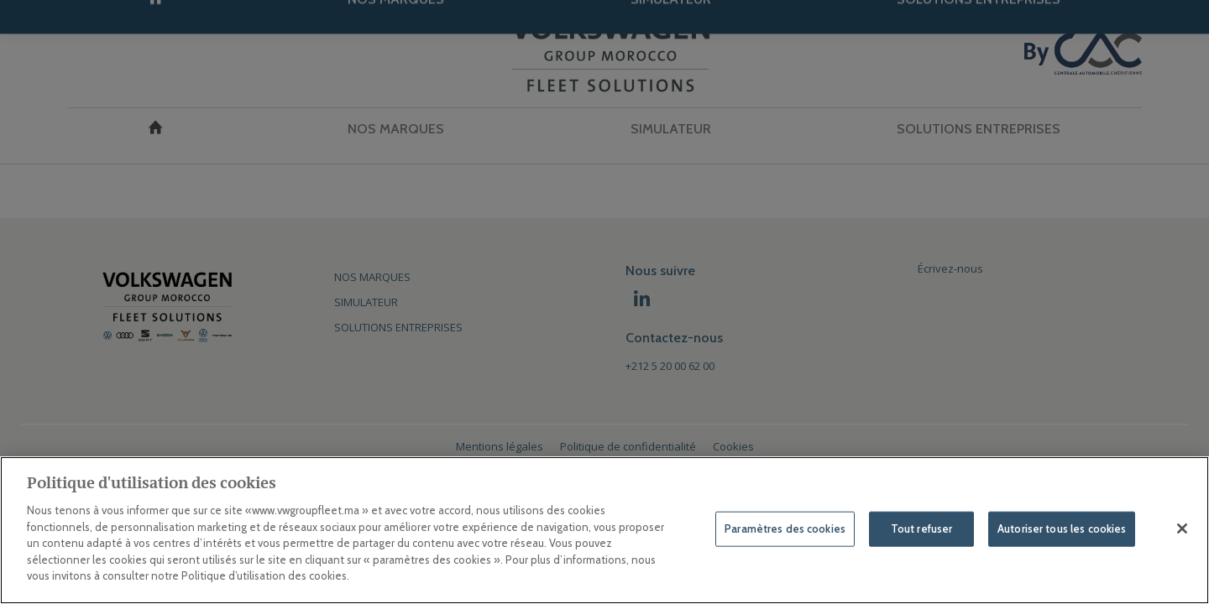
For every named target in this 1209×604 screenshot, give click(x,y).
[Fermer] (1182, 528)
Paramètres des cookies (785, 528)
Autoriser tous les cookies (1061, 528)
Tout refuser (922, 528)
